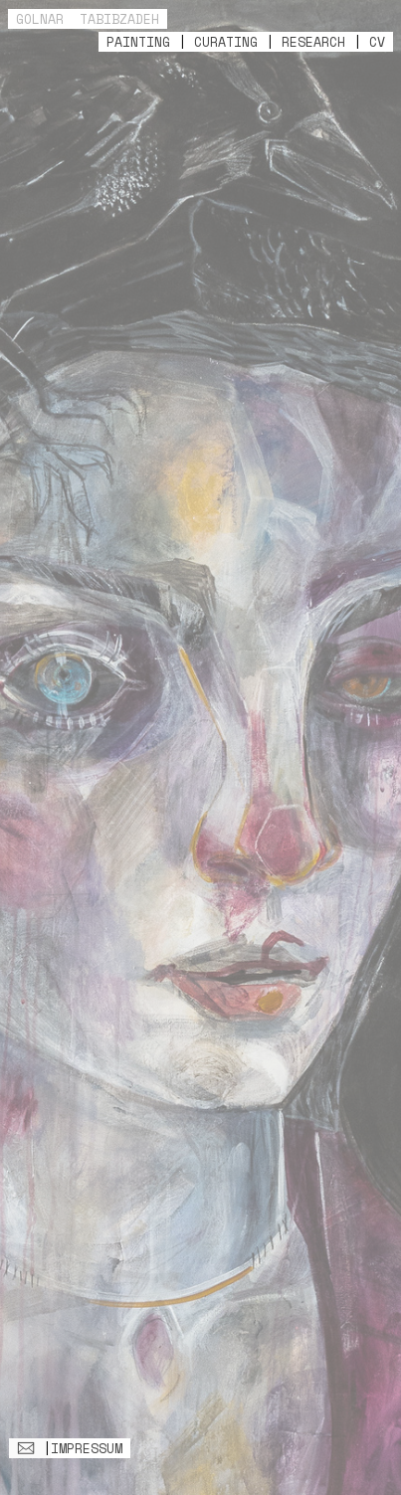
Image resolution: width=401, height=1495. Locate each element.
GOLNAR (40, 19)
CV (377, 42)
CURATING (226, 42)
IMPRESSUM (86, 1448)
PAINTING (138, 42)
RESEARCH (313, 42)
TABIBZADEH (119, 19)
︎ (26, 1448)
